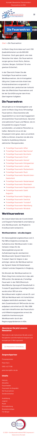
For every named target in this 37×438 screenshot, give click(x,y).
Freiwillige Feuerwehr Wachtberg (19, 205)
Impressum (30, 432)
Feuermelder (25, 2)
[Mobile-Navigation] (34, 14)
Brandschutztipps (8, 409)
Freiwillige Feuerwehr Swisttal (18, 199)
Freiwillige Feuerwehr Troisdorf (18, 202)
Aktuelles (5, 383)
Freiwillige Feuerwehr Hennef (17, 160)
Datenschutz (16, 435)
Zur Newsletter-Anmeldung (13, 346)
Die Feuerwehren (8, 391)
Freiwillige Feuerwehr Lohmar (18, 166)
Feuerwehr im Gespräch (10, 388)
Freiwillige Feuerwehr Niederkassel (20, 181)
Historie (4, 380)
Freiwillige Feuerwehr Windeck (18, 208)
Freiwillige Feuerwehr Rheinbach (19, 184)
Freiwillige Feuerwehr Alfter (17, 148)
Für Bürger (5, 412)
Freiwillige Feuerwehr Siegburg (18, 196)
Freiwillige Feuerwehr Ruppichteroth (20, 187)
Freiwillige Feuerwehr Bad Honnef (19, 151)
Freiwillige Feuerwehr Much (17, 172)
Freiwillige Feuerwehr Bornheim (18, 154)
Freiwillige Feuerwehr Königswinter (20, 163)
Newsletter (16, 2)
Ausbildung (6, 398)
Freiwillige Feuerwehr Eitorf (17, 157)
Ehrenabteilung (7, 406)
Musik (4, 404)
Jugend (4, 401)
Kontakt (9, 2)
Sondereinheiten (8, 394)
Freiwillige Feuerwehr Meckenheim (19, 169)
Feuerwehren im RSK (18, 5)
